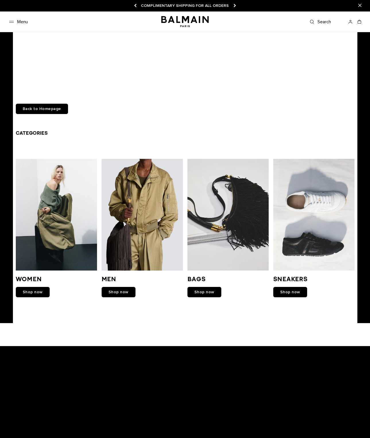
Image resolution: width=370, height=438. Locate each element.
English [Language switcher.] (356, 421)
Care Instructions (58, 427)
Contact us (17, 427)
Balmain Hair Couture (97, 427)
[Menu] (17, 21)
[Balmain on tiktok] (210, 348)
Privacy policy (184, 421)
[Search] (326, 21)
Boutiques (39, 421)
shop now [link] (33, 292)
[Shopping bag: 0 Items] (359, 24)
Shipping (114, 421)
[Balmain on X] (198, 348)
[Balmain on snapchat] (148, 348)
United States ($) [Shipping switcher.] (305, 421)
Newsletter (16, 421)
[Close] (360, 5)
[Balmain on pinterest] (222, 348)
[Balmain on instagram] (185, 348)
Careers (133, 421)
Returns (94, 421)
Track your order (68, 421)
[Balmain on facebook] (159, 348)
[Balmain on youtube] (172, 348)
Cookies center (214, 421)
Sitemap (169, 427)
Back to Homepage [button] (42, 109)
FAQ (34, 427)
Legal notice (156, 421)
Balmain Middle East (139, 427)
